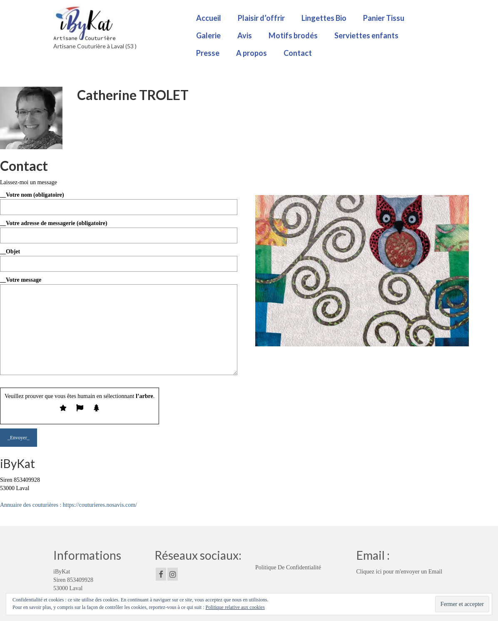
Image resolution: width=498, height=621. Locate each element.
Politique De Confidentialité (288, 567)
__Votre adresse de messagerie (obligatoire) (118, 229)
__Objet (118, 257)
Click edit (42, 488)
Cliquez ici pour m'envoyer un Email (399, 571)
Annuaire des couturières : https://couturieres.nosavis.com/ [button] (68, 505)
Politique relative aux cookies (235, 607)
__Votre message (118, 284)
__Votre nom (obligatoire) (118, 201)
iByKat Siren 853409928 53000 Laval (73, 579)
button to (65, 488)
